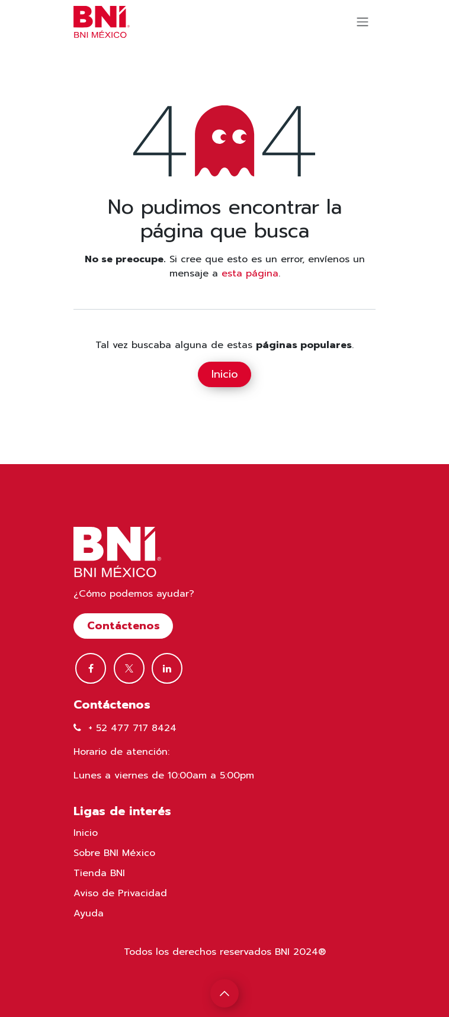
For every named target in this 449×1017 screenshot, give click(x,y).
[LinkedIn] (167, 668)
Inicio (224, 374)
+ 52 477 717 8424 (132, 728)
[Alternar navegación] (362, 22)
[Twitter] (129, 668)
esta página (250, 273)
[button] (224, 993)
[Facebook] (90, 668)
